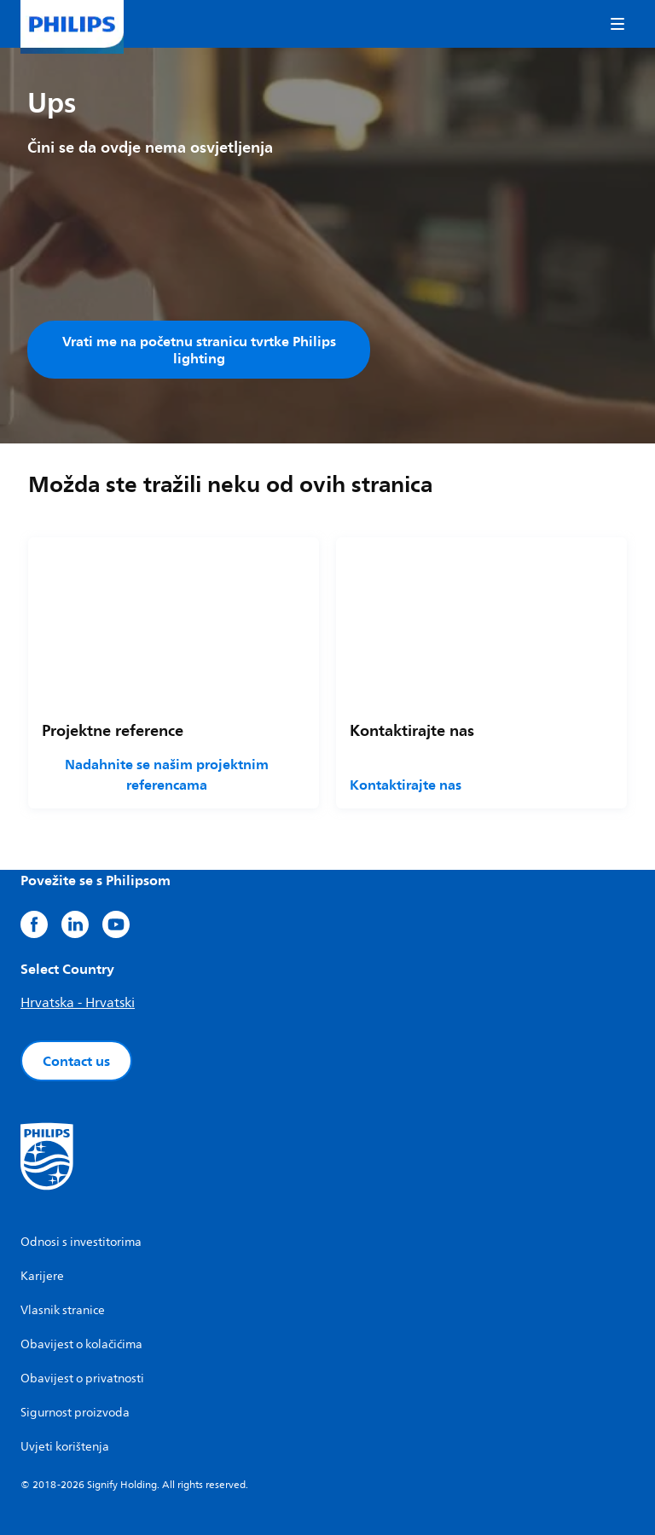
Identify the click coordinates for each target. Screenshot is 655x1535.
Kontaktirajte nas (405, 784)
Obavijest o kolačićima (81, 1344)
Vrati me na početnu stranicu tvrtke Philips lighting (199, 349)
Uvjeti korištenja (64, 1447)
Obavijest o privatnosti (82, 1378)
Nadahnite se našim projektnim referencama (167, 774)
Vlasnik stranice (62, 1310)
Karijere (42, 1276)
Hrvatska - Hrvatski (77, 1003)
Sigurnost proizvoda (75, 1412)
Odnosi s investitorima (81, 1242)
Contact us (76, 1061)
